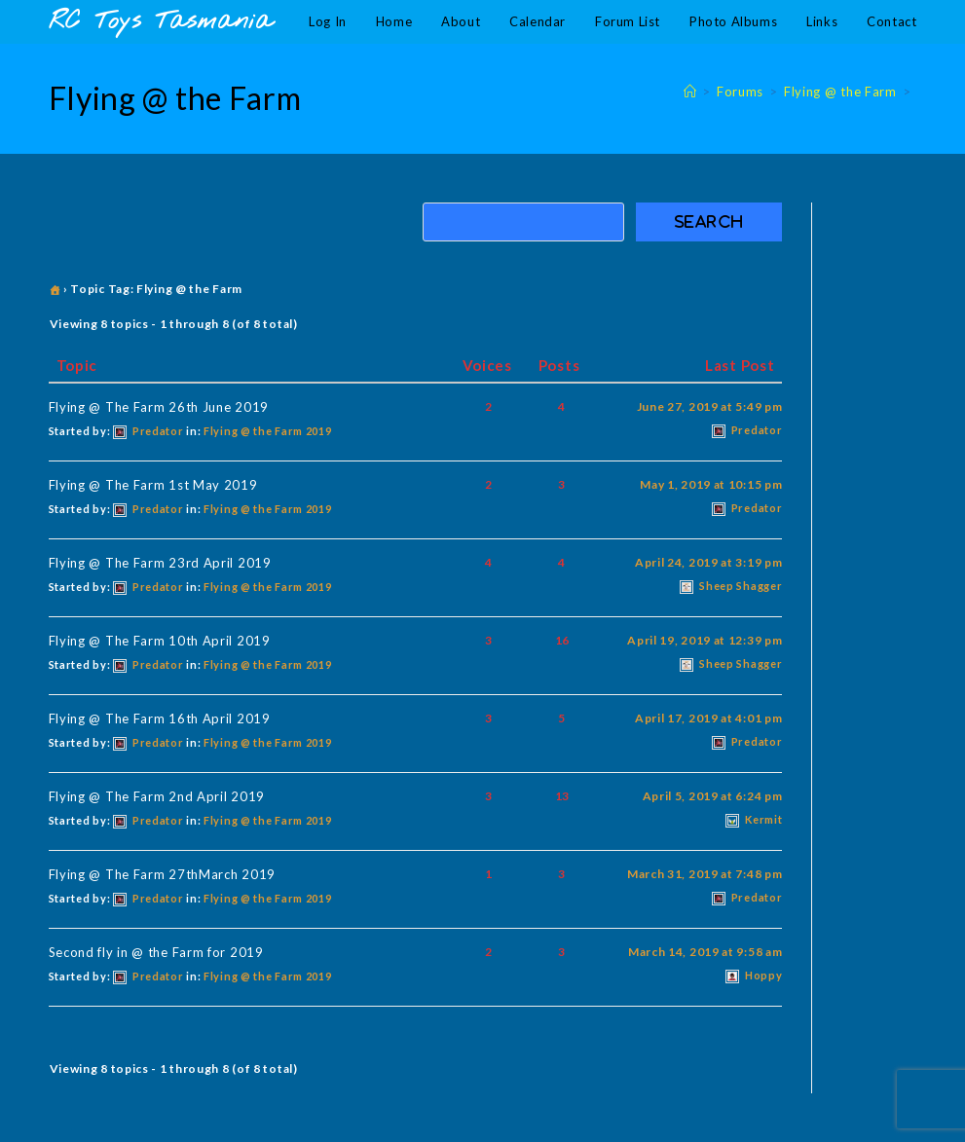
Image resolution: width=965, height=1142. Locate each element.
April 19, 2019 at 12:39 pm (704, 640)
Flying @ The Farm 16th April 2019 (160, 718)
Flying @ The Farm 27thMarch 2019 (162, 874)
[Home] (690, 91)
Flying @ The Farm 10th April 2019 (160, 640)
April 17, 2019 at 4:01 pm (709, 718)
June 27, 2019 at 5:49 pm (710, 406)
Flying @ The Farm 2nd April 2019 (157, 796)
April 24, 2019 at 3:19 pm (709, 562)
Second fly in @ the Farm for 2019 (156, 952)
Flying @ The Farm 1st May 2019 (153, 485)
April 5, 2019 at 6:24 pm (713, 796)
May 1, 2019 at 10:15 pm (711, 484)
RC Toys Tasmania (161, 22)
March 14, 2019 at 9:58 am (705, 951)
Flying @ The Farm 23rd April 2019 (160, 563)
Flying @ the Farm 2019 (267, 430)
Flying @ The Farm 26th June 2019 (159, 407)
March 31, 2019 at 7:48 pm (705, 873)
